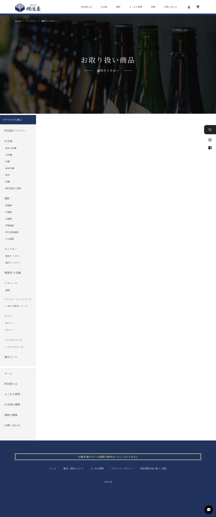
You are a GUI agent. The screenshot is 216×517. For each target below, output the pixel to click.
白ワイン (9, 329)
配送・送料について (73, 468)
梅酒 (7, 290)
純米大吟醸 (10, 148)
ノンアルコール (13, 340)
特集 (153, 7)
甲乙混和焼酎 (11, 232)
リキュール (10, 283)
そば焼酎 (9, 238)
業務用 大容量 (12, 272)
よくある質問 (135, 7)
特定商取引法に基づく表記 (153, 468)
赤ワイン (9, 322)
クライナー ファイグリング (17, 299)
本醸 (7, 181)
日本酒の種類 (12, 404)
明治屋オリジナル (14, 130)
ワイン (8, 316)
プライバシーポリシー (122, 468)
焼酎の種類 (10, 415)
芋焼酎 (8, 212)
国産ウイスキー (13, 255)
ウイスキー (31, 21)
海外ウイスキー (13, 262)
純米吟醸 (9, 168)
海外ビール (10, 357)
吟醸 (7, 161)
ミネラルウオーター (15, 346)
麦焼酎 (8, 205)
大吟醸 (8, 154)
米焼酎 (8, 218)
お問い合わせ (170, 7)
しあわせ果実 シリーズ (16, 305)
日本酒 (104, 7)
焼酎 (118, 7)
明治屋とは (86, 7)
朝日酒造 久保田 (13, 188)
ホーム (8, 373)
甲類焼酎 (9, 225)
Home (18, 21)
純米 (7, 174)
